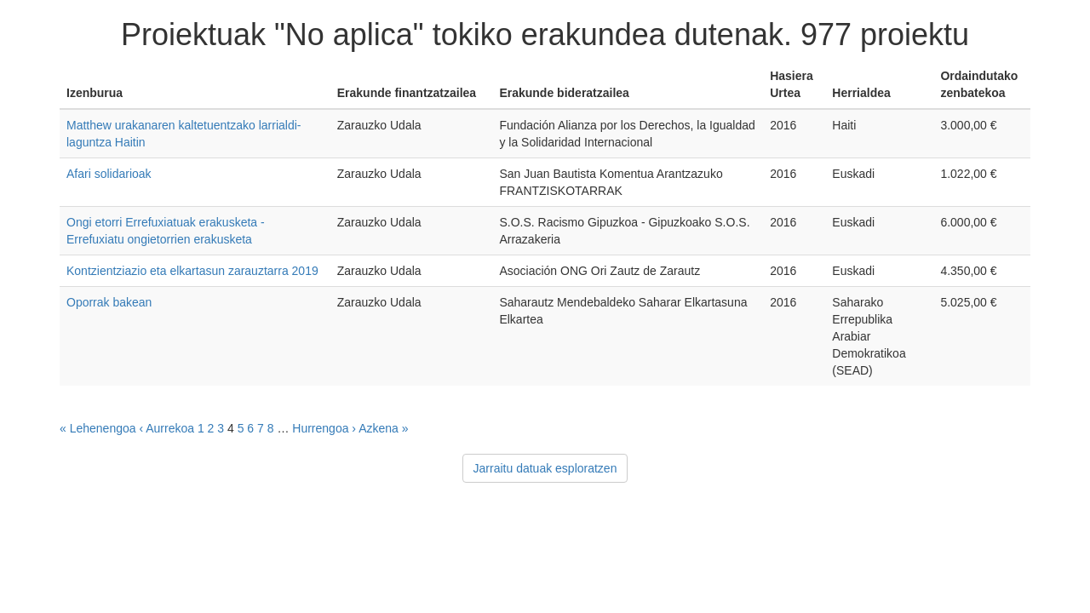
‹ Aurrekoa (166, 428)
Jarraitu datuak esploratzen (545, 468)
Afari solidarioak (109, 173)
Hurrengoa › (324, 428)
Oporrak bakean (109, 302)
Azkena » (383, 428)
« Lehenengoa (98, 428)
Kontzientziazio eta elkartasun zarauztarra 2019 (192, 271)
